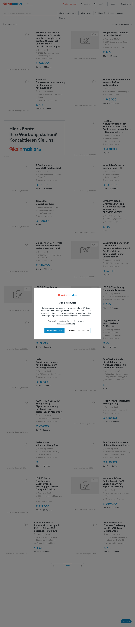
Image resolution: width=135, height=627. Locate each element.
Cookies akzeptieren (54, 330)
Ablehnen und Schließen (79, 330)
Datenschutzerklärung (66, 323)
